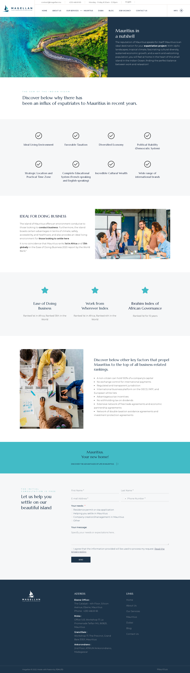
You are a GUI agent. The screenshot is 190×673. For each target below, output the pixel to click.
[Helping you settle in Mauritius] (72, 513)
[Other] (72, 520)
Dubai (129, 622)
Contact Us (132, 634)
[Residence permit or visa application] (72, 510)
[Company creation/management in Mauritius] (72, 517)
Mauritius (131, 617)
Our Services (133, 611)
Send (81, 560)
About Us (131, 605)
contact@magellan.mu (51, 2)
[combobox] (124, 498)
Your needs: (77, 506)
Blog (129, 628)
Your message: (79, 527)
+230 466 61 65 (75, 2)
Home (129, 600)
